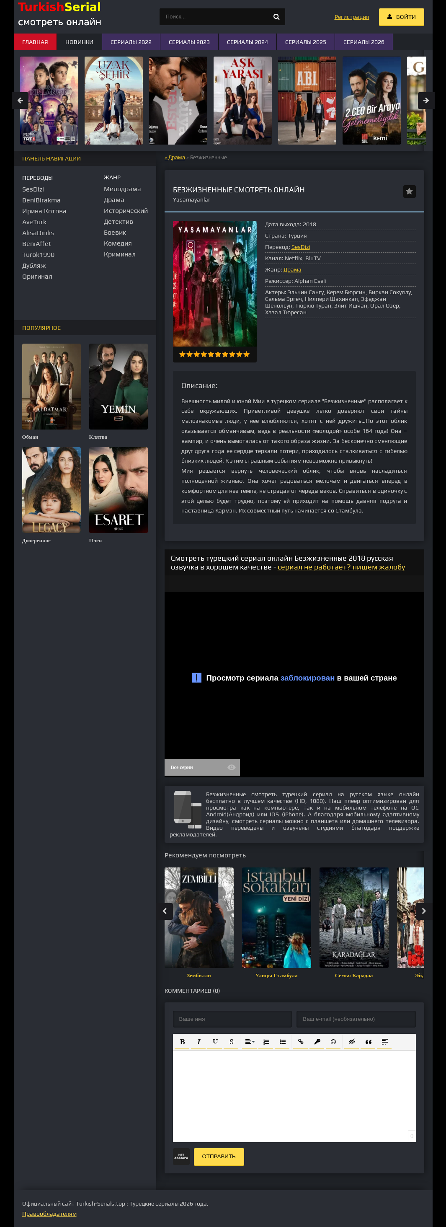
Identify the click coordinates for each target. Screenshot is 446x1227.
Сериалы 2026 (363, 42)
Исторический (126, 211)
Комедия (118, 243)
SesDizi (300, 246)
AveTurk (34, 222)
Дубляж (34, 265)
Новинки (79, 42)
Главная (35, 42)
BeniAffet (36, 244)
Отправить (219, 1156)
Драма (176, 157)
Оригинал (37, 276)
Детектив (118, 221)
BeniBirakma (41, 200)
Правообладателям (49, 1213)
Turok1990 (38, 255)
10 (246, 354)
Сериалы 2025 (305, 42)
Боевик (115, 232)
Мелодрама (122, 189)
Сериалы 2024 (247, 42)
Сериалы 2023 (189, 42)
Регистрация (352, 16)
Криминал (120, 254)
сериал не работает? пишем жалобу (341, 566)
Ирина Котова (44, 211)
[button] (182, 1041)
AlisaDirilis (38, 233)
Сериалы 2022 (131, 42)
